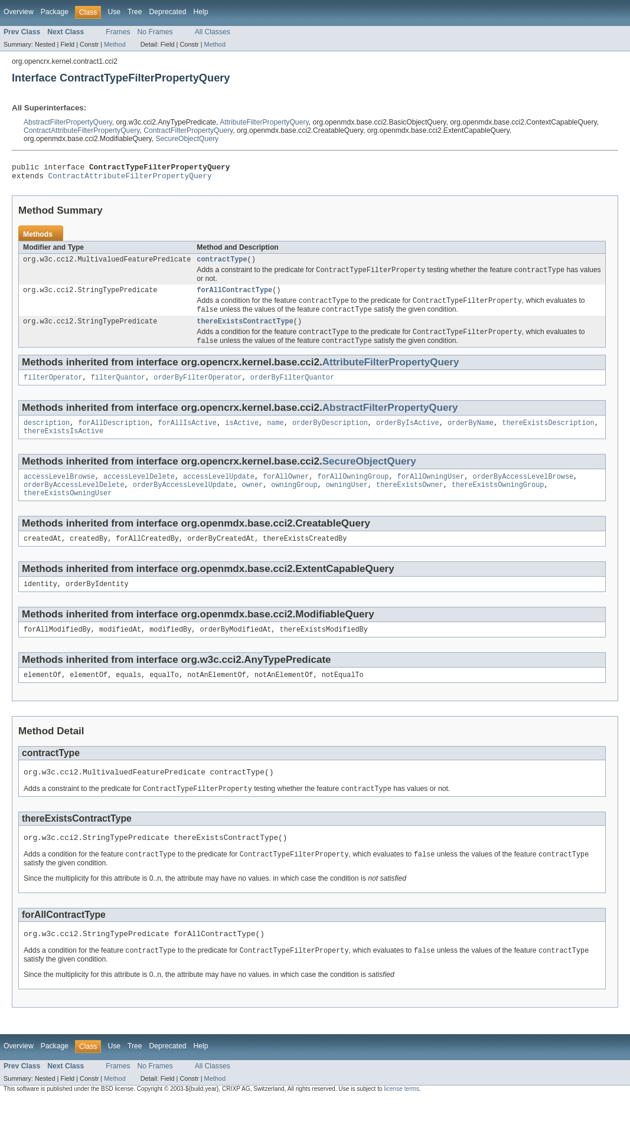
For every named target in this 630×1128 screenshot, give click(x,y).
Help (200, 12)
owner (252, 500)
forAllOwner (286, 491)
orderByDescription (330, 435)
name (275, 435)
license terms (401, 1117)
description (47, 435)
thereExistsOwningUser (68, 510)
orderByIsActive (407, 435)
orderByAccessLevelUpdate (183, 500)
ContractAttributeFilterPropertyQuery (81, 130)
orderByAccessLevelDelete (74, 500)
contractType (222, 264)
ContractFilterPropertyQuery (188, 130)
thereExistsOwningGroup (498, 500)
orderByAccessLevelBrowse (522, 491)
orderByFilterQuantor (292, 388)
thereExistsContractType (245, 330)
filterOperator (53, 388)
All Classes (212, 32)
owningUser (347, 500)
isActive (242, 435)
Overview (19, 12)
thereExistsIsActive (63, 444)
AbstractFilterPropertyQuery (68, 122)
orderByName (471, 435)
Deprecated (168, 12)
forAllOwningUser (431, 491)
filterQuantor (118, 388)
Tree (135, 12)
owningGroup (294, 500)
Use (113, 12)
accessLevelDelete (139, 491)
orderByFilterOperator (197, 388)
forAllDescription (113, 435)
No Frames (155, 32)
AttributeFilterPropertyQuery (264, 122)
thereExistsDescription (548, 435)
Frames (118, 32)
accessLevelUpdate (218, 491)
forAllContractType (234, 296)
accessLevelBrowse (59, 491)
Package (54, 12)
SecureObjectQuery (186, 139)
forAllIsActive (187, 435)
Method (114, 44)
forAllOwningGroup (353, 491)
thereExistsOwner (409, 500)
